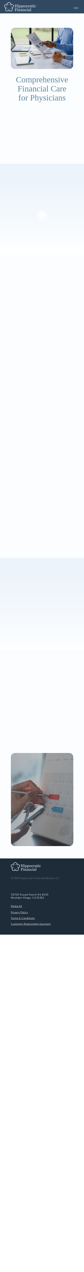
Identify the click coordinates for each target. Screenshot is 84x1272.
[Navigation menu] (76, 8)
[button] (42, 215)
